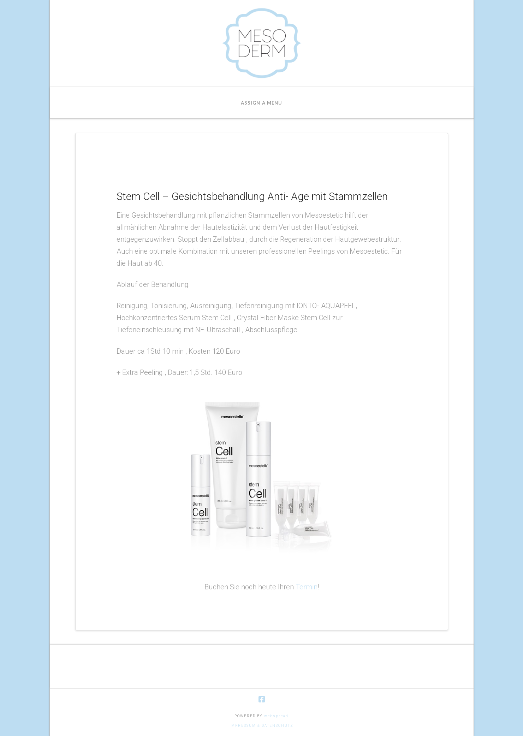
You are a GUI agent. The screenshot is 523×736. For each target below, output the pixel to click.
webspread (276, 716)
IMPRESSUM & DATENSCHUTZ (261, 726)
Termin (306, 587)
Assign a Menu (261, 103)
